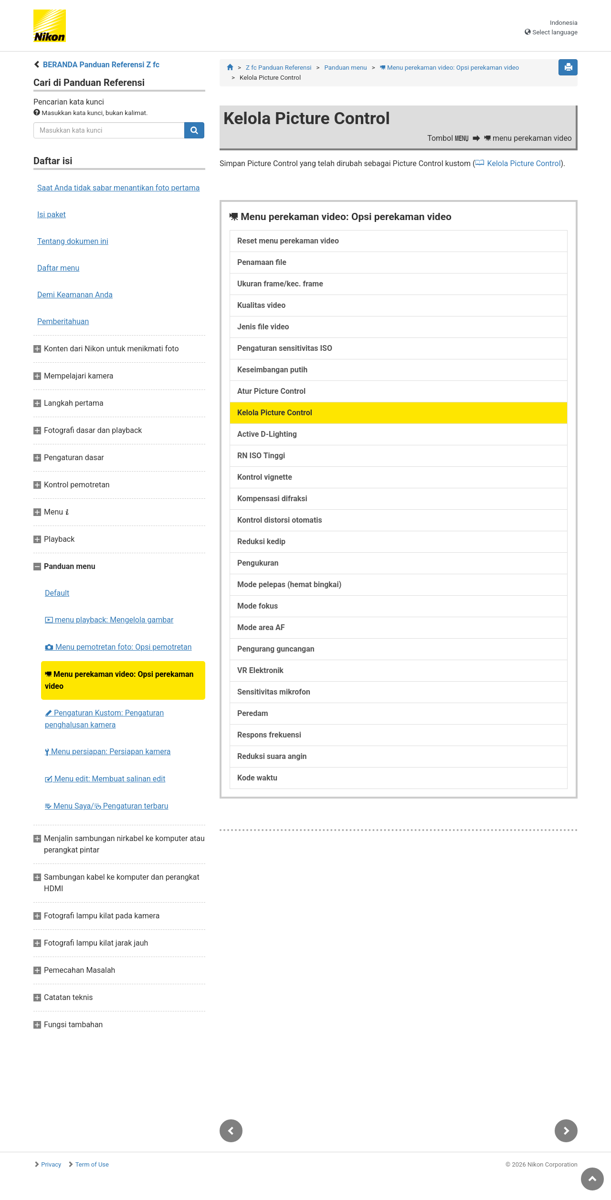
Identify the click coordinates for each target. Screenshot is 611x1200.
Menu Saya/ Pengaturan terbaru (107, 806)
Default (57, 593)
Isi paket (51, 214)
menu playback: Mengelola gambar (109, 619)
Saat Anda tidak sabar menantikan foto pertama (118, 187)
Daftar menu (58, 268)
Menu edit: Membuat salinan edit (105, 778)
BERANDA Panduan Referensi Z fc (101, 64)
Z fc (279, 67)
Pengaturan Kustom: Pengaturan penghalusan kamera (104, 718)
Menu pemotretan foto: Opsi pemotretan (118, 647)
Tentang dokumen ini (72, 241)
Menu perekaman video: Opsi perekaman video (119, 680)
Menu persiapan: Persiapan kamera (108, 751)
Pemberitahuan (63, 321)
